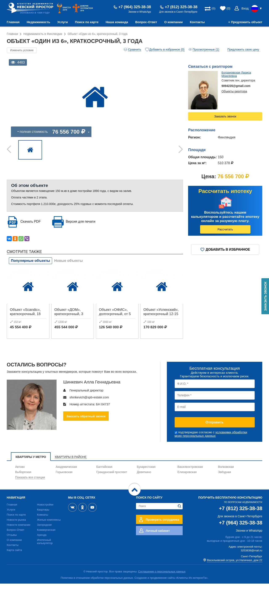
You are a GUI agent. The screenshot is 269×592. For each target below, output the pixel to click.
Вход (245, 8)
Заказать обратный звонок (86, 424)
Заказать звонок (225, 116)
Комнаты (42, 523)
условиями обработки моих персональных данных (211, 442)
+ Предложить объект (245, 22)
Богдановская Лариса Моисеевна (236, 74)
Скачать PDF (30, 230)
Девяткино (144, 480)
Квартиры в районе (71, 465)
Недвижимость (38, 22)
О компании (173, 22)
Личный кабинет (158, 539)
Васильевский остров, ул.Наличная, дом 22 (234, 568)
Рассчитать (225, 229)
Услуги (62, 22)
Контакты (197, 22)
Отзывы (12, 543)
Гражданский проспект (111, 480)
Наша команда (117, 22)
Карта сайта (14, 558)
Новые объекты (68, 269)
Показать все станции (30, 485)
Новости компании (18, 533)
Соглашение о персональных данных (161, 579)
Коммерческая (46, 538)
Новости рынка (16, 528)
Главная (13, 22)
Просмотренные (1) (206, 49)
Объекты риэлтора (234, 91)
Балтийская (104, 475)
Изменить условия (21, 50)
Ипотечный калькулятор (45, 550)
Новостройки (45, 513)
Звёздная (224, 480)
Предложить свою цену (243, 49)
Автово (20, 475)
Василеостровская (190, 475)
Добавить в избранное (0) (167, 49)
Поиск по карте (87, 22)
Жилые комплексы (49, 528)
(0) (228, 8)
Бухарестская (146, 475)
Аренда (41, 543)
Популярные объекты (30, 269)
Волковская (226, 475)
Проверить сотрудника (162, 528)
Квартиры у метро (31, 465)
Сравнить (134, 49)
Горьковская (64, 480)
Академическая (66, 475)
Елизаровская (186, 480)
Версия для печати (80, 230)
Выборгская (23, 480)
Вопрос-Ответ (146, 22)
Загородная (44, 533)
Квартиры (43, 518)
